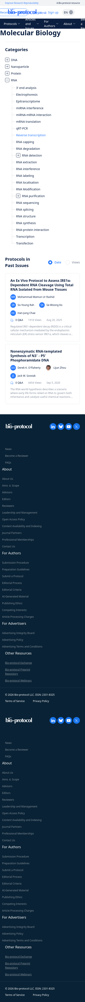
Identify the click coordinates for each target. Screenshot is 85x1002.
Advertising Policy (12, 640)
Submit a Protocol (12, 576)
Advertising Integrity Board (18, 633)
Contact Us (8, 546)
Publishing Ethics (12, 603)
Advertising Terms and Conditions (22, 646)
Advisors (7, 492)
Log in (38, 12)
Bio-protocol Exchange (18, 663)
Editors (6, 499)
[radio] (54, 262)
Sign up (53, 12)
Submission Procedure (15, 562)
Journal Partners (11, 533)
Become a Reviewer (16, 456)
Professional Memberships (18, 539)
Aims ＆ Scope (10, 485)
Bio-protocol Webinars (18, 680)
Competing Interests (14, 610)
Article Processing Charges (18, 617)
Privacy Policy (41, 701)
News (8, 449)
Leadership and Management (19, 512)
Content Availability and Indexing (22, 526)
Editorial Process (12, 583)
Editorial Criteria (11, 590)
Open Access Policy (13, 519)
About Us (7, 479)
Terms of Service (15, 701)
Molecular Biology (30, 32)
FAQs (8, 462)
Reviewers (8, 506)
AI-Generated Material (15, 596)
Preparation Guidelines (15, 569)
